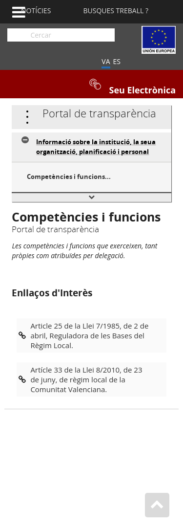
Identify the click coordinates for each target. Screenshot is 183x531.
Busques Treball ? (115, 10)
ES (117, 61)
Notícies (36, 10)
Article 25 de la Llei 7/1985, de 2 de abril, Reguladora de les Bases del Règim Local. (89, 335)
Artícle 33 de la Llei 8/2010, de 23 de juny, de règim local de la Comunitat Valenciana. (86, 379)
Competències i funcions (66, 176)
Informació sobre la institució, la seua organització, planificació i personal (96, 147)
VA (106, 61)
